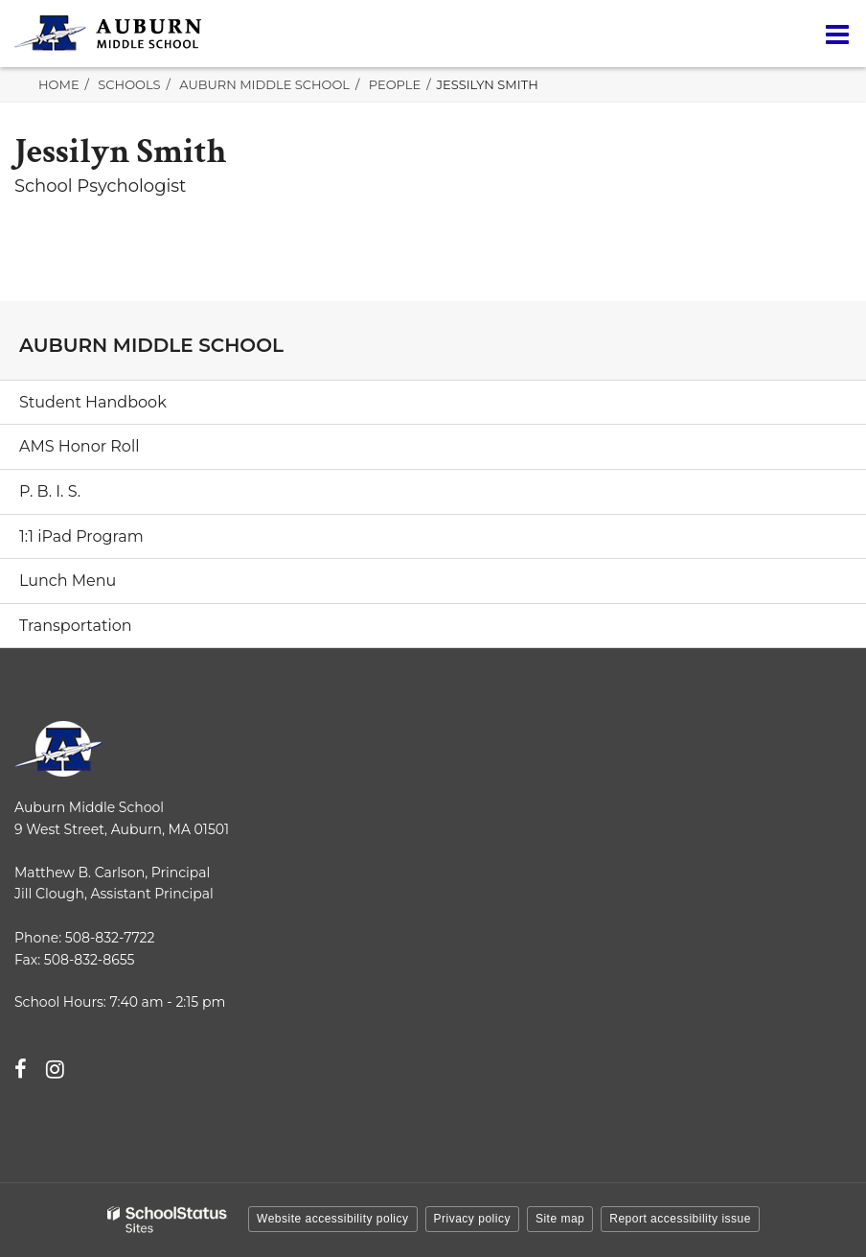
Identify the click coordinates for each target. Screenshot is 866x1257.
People (395, 84)
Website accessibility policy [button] (333, 1218)
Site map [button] (560, 1218)
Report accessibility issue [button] (680, 1218)
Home (59, 84)
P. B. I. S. (49, 491)
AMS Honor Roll (79, 446)
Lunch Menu (67, 580)
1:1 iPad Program (81, 536)
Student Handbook (93, 402)
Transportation (75, 626)
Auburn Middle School (264, 84)
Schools (129, 84)
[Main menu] (837, 33)
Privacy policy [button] (472, 1218)
